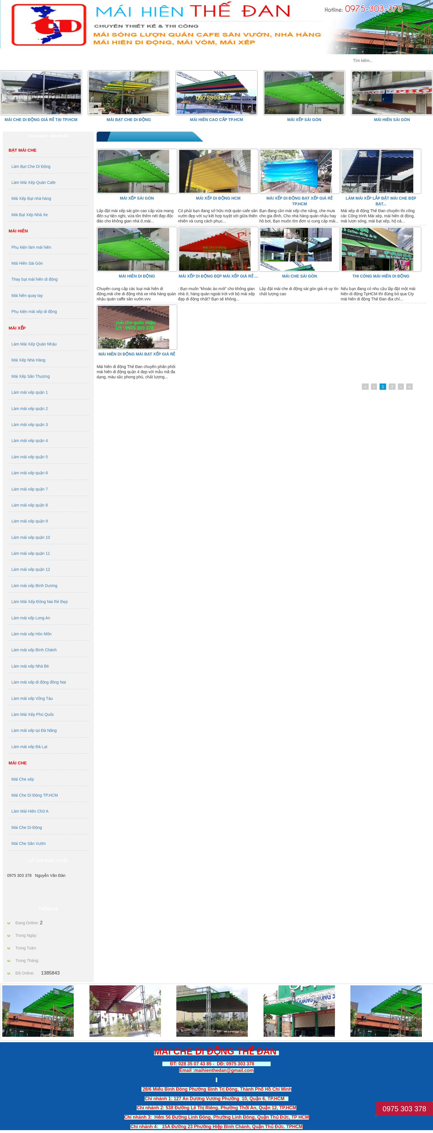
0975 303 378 (404, 1109)
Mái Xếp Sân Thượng (30, 376)
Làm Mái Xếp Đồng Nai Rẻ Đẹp (39, 601)
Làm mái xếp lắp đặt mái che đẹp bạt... (381, 201)
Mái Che (18, 762)
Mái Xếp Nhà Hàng (28, 360)
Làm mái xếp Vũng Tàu (32, 698)
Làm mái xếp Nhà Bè (30, 666)
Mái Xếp (17, 328)
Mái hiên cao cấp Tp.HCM (216, 119)
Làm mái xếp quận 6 (29, 473)
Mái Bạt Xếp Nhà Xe (29, 214)
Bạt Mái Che (23, 150)
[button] (424, 92)
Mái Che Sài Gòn (299, 276)
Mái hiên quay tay (27, 295)
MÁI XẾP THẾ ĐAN (36, 61)
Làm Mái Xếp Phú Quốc (32, 714)
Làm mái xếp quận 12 (30, 569)
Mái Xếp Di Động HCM (218, 198)
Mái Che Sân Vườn (28, 843)
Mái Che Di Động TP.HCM (34, 795)
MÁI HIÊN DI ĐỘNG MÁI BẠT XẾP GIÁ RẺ (136, 354)
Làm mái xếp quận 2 (29, 408)
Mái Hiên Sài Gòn (392, 119)
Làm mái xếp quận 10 (30, 537)
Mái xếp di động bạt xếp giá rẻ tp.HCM (299, 201)
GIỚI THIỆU (160, 61)
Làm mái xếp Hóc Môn (31, 634)
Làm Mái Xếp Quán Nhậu (34, 344)
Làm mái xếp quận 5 (29, 457)
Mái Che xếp (22, 779)
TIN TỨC (217, 61)
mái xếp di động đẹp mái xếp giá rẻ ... (218, 276)
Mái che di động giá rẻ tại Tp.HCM (41, 119)
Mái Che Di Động (26, 827)
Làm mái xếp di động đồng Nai (38, 682)
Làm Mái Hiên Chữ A (30, 811)
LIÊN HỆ (326, 61)
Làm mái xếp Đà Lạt (29, 746)
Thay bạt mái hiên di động (34, 279)
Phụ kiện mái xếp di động (34, 311)
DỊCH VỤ (272, 61)
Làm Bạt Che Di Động (31, 166)
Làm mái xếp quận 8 (29, 505)
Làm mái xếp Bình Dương (34, 585)
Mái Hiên (18, 230)
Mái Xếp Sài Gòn (304, 119)
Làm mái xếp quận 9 (29, 521)
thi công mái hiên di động (380, 276)
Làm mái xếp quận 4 (29, 440)
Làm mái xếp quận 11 (30, 553)
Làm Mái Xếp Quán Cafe (33, 182)
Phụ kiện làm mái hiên (31, 247)
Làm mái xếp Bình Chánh (34, 650)
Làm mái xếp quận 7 (29, 489)
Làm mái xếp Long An (30, 618)
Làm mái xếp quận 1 (29, 392)
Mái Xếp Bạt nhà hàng (31, 198)
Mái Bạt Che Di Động (129, 119)
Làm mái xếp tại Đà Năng (34, 730)
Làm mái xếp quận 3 (29, 424)
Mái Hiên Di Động (137, 276)
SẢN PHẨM (101, 61)
